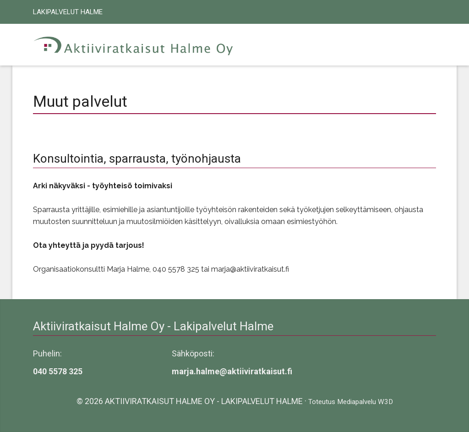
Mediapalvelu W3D (365, 402)
